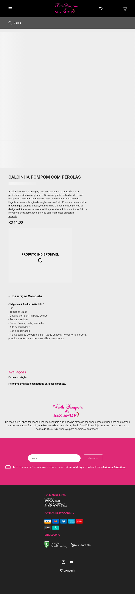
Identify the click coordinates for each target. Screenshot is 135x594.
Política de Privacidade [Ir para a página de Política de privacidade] (114, 467)
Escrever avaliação (17, 377)
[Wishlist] (101, 9)
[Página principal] (66, 8)
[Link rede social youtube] (71, 562)
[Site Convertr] (67, 570)
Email (35, 458)
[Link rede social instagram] (63, 562)
